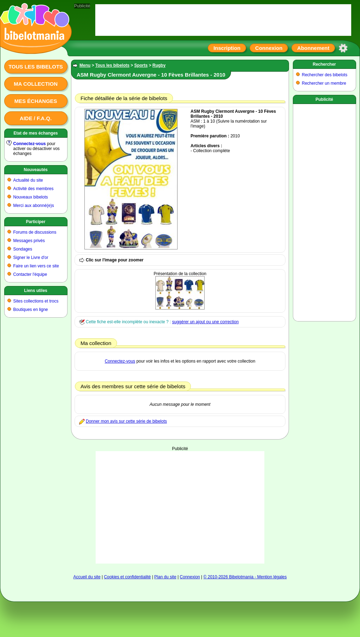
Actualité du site (28, 180)
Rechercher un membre (324, 83)
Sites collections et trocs (36, 301)
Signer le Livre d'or (31, 257)
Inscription (226, 48)
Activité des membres (33, 188)
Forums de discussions (35, 232)
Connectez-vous (29, 143)
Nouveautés (35, 169)
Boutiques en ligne (30, 309)
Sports (141, 65)
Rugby (159, 65)
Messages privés (29, 240)
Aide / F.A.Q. (36, 118)
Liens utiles (35, 290)
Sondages (22, 249)
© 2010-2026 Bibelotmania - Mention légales (245, 576)
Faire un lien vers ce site (36, 266)
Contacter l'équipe (30, 274)
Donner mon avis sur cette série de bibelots (126, 421)
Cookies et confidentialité (127, 576)
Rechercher (324, 64)
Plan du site (165, 576)
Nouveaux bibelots (30, 197)
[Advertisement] (180, 495)
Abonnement (313, 48)
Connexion (269, 48)
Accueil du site (86, 576)
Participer (35, 221)
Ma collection (35, 84)
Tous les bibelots (35, 67)
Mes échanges (35, 101)
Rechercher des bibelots (324, 74)
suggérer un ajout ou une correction (205, 321)
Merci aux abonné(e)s (33, 205)
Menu (84, 65)
